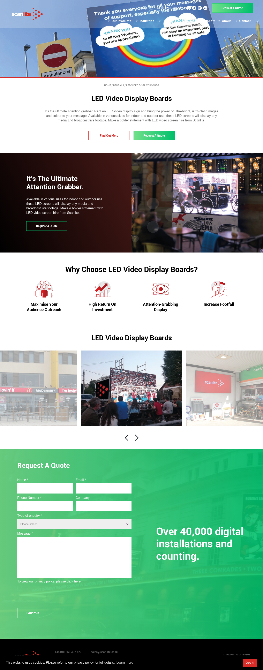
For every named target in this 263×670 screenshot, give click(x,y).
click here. (74, 580)
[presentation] (48, 593)
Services (185, 22)
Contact (242, 22)
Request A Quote (229, 8)
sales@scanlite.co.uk (104, 651)
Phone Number (29, 496)
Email (81, 479)
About (223, 22)
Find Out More (109, 135)
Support (206, 22)
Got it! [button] (250, 662)
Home (107, 85)
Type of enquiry (29, 514)
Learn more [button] (124, 662)
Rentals (165, 22)
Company (83, 496)
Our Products (118, 22)
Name (22, 479)
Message (25, 532)
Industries (144, 22)
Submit (33, 612)
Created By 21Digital (237, 654)
